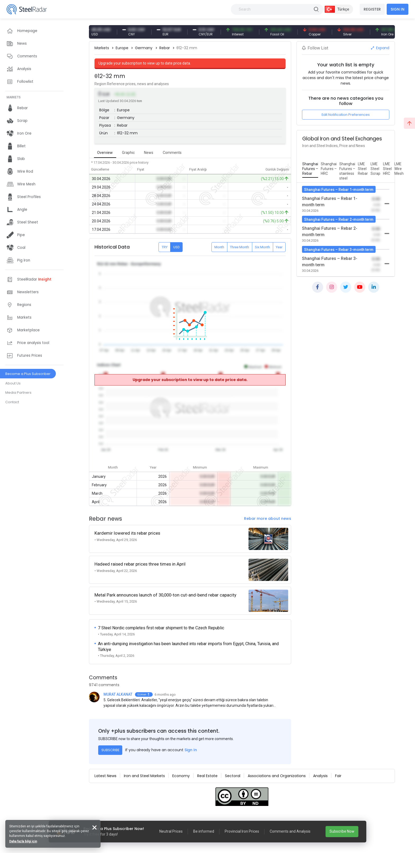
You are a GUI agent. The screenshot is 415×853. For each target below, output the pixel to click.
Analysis (320, 775)
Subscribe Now (342, 831)
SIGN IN (397, 9)
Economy (181, 775)
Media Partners (18, 392)
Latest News (105, 775)
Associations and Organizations (277, 775)
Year (279, 247)
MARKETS (14, 97)
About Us (13, 383)
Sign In (190, 750)
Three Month (239, 247)
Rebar (164, 48)
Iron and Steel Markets (144, 775)
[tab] (310, 169)
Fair (338, 775)
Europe (122, 48)
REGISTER (372, 9)
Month (219, 247)
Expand (380, 48)
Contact (12, 402)
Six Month (262, 247)
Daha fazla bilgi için (23, 841)
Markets (101, 48)
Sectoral (232, 775)
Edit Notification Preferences (346, 114)
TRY (165, 247)
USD (176, 247)
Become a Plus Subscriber (28, 373)
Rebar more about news (267, 518)
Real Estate (207, 775)
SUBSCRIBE (110, 750)
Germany (143, 48)
